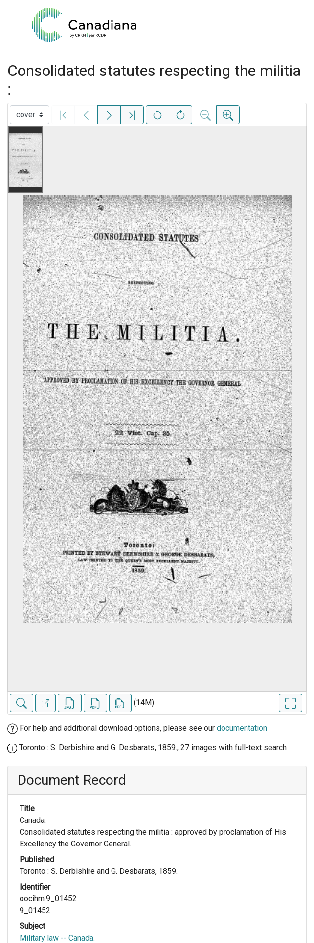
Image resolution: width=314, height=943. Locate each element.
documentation (242, 728)
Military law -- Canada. (57, 938)
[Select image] (29, 114)
